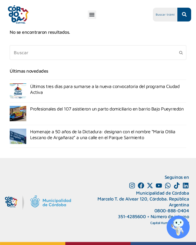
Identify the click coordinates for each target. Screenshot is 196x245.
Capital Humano (161, 223)
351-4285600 (132, 216)
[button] (92, 14)
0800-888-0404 (171, 210)
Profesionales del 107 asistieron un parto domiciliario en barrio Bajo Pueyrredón (106, 109)
